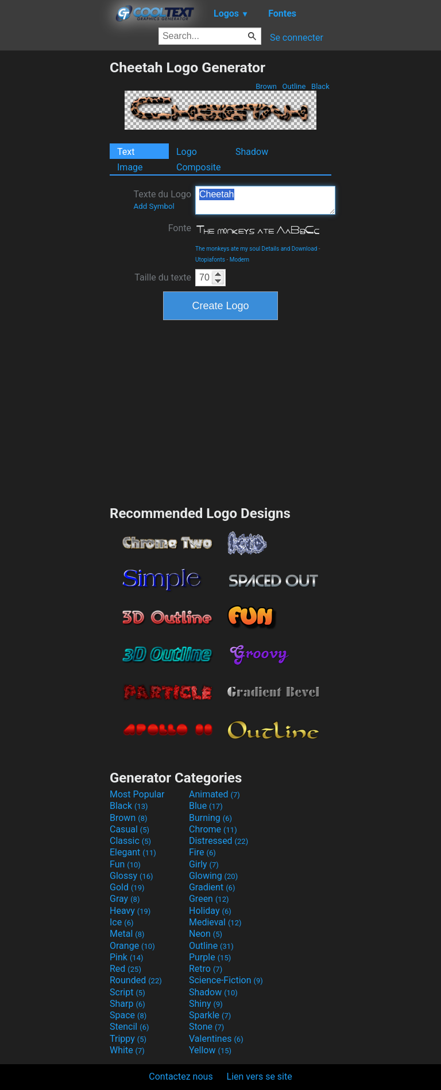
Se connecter (296, 37)
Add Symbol (153, 206)
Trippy (128, 1038)
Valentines (216, 1038)
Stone (206, 1026)
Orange (132, 945)
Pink (127, 957)
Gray (125, 898)
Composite (198, 167)
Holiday (210, 910)
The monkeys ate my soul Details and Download (256, 249)
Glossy (131, 875)
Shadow (251, 151)
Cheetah (265, 200)
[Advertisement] (54, 231)
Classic (130, 840)
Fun (125, 864)
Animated (214, 794)
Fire (202, 852)
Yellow (210, 1050)
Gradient (212, 887)
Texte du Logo (162, 200)
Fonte (179, 228)
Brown (266, 86)
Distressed (218, 840)
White (127, 1050)
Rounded (136, 980)
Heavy (130, 910)
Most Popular (137, 794)
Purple (210, 957)
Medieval (215, 922)
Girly (204, 864)
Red (125, 968)
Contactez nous (180, 1076)
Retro (205, 968)
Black (320, 86)
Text (125, 151)
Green (209, 898)
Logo (186, 151)
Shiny (206, 1003)
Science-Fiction (226, 980)
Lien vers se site (259, 1076)
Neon (205, 933)
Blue (206, 805)
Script (127, 992)
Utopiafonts (210, 259)
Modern (239, 259)
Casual (129, 829)
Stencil (129, 1026)
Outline (293, 86)
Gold (127, 887)
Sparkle (210, 1015)
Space (128, 1015)
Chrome (213, 829)
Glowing (213, 875)
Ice (121, 922)
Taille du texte (162, 277)
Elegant (133, 852)
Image (130, 167)
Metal (127, 933)
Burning (210, 817)
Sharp (127, 1003)
